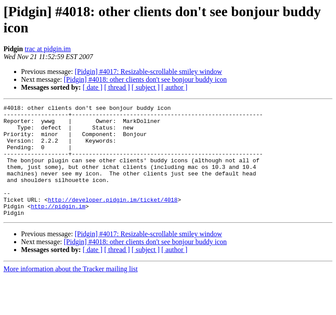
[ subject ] (146, 87)
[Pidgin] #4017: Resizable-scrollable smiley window (148, 71)
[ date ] (92, 87)
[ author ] (174, 87)
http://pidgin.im (58, 227)
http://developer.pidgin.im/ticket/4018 (112, 219)
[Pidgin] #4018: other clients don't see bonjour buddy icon (145, 79)
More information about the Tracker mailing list (71, 291)
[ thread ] (117, 87)
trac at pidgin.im (47, 48)
